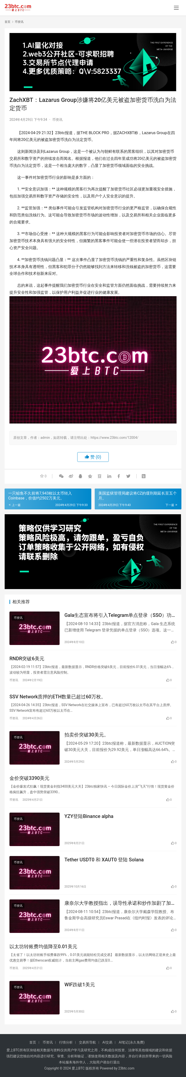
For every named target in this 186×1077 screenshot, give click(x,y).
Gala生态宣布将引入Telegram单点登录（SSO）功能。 (117, 615)
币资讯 (57, 120)
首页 (7, 22)
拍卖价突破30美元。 (86, 735)
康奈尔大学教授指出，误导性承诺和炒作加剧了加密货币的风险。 (120, 903)
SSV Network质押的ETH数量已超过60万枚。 (57, 697)
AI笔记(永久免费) (132, 1042)
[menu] (176, 7)
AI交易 (107, 1042)
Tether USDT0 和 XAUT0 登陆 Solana (104, 860)
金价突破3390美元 (29, 778)
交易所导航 (87, 1042)
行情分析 (66, 1042)
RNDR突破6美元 (26, 658)
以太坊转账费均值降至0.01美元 (43, 946)
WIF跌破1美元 (79, 984)
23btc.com (126, 1068)
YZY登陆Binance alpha (88, 816)
